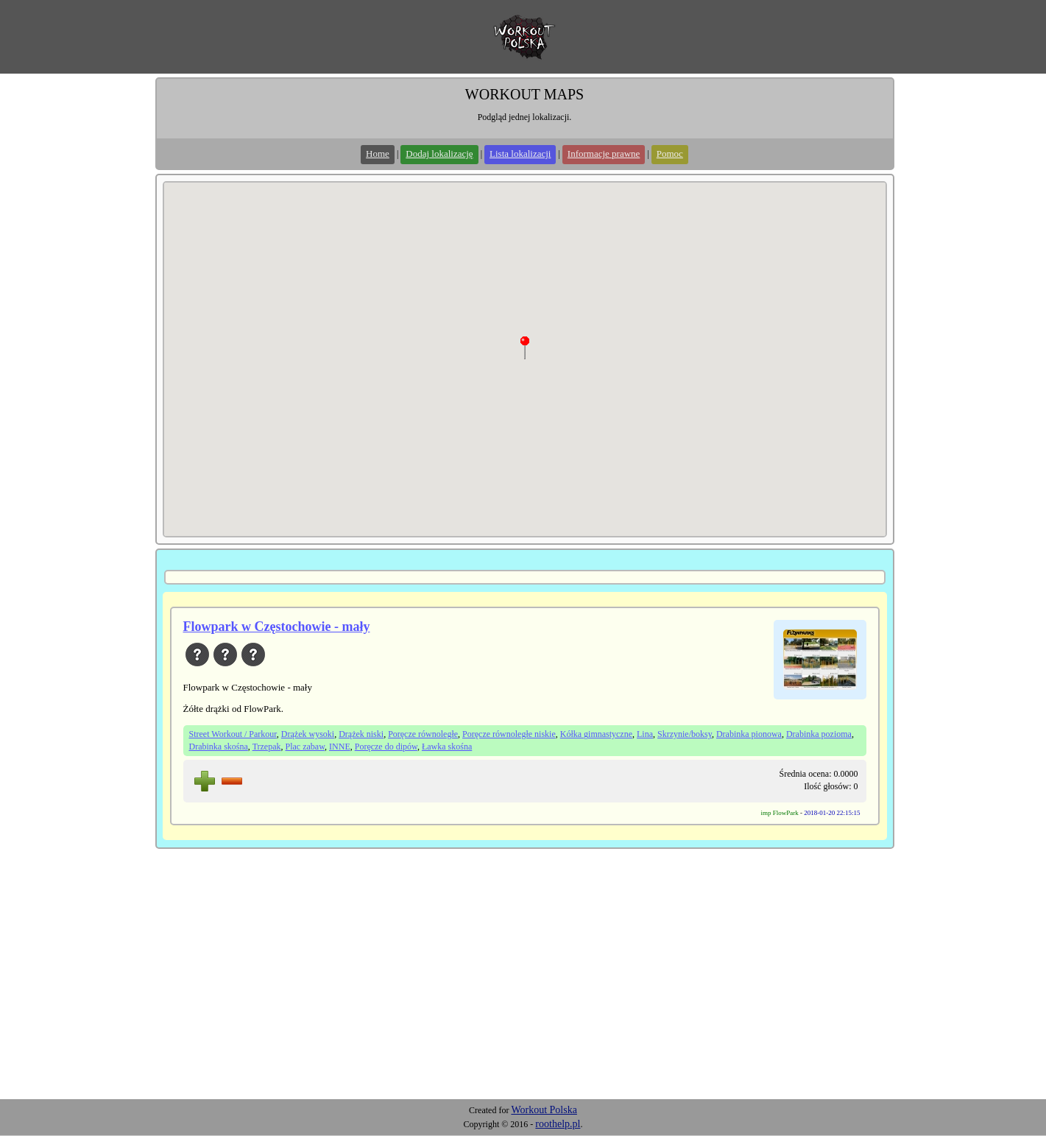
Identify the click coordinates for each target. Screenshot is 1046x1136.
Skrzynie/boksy (684, 734)
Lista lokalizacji (520, 153)
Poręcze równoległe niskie (509, 734)
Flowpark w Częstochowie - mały (276, 626)
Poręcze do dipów (386, 746)
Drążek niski (361, 734)
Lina (645, 734)
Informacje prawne (604, 153)
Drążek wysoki (307, 734)
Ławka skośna (447, 746)
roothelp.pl (557, 1123)
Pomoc (670, 153)
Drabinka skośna (218, 746)
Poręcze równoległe (423, 734)
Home (377, 153)
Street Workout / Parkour (233, 734)
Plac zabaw (305, 746)
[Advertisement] (523, 989)
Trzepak (266, 746)
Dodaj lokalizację (439, 153)
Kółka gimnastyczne (596, 734)
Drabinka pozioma (819, 734)
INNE (339, 746)
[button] (525, 347)
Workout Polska (543, 1109)
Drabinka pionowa (749, 734)
